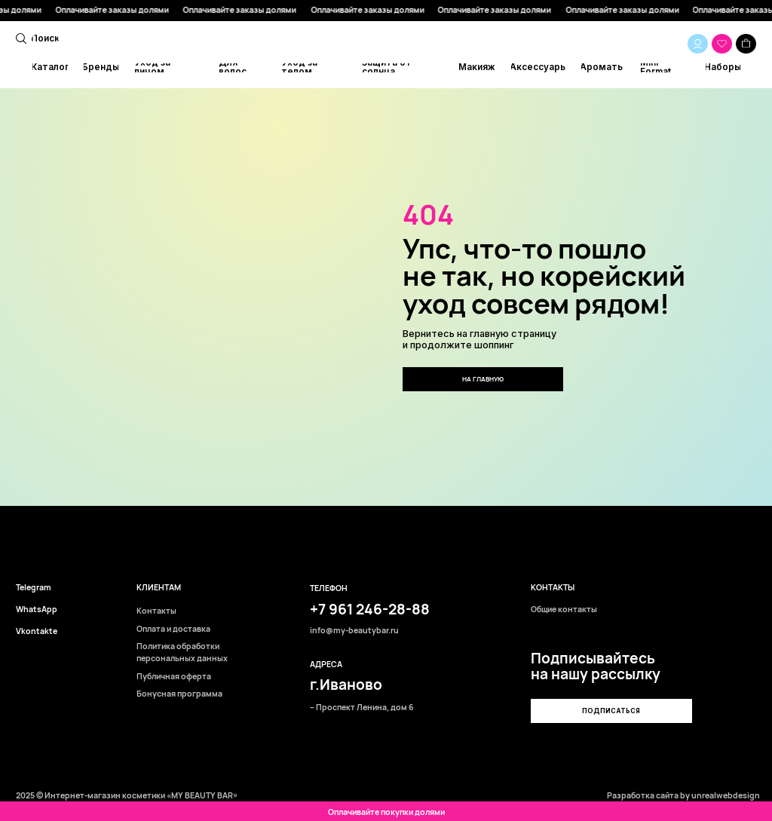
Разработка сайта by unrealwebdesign (683, 795)
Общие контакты (564, 609)
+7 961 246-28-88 (370, 609)
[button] (611, 711)
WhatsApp (36, 609)
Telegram (33, 588)
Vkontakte (36, 631)
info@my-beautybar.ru (354, 631)
